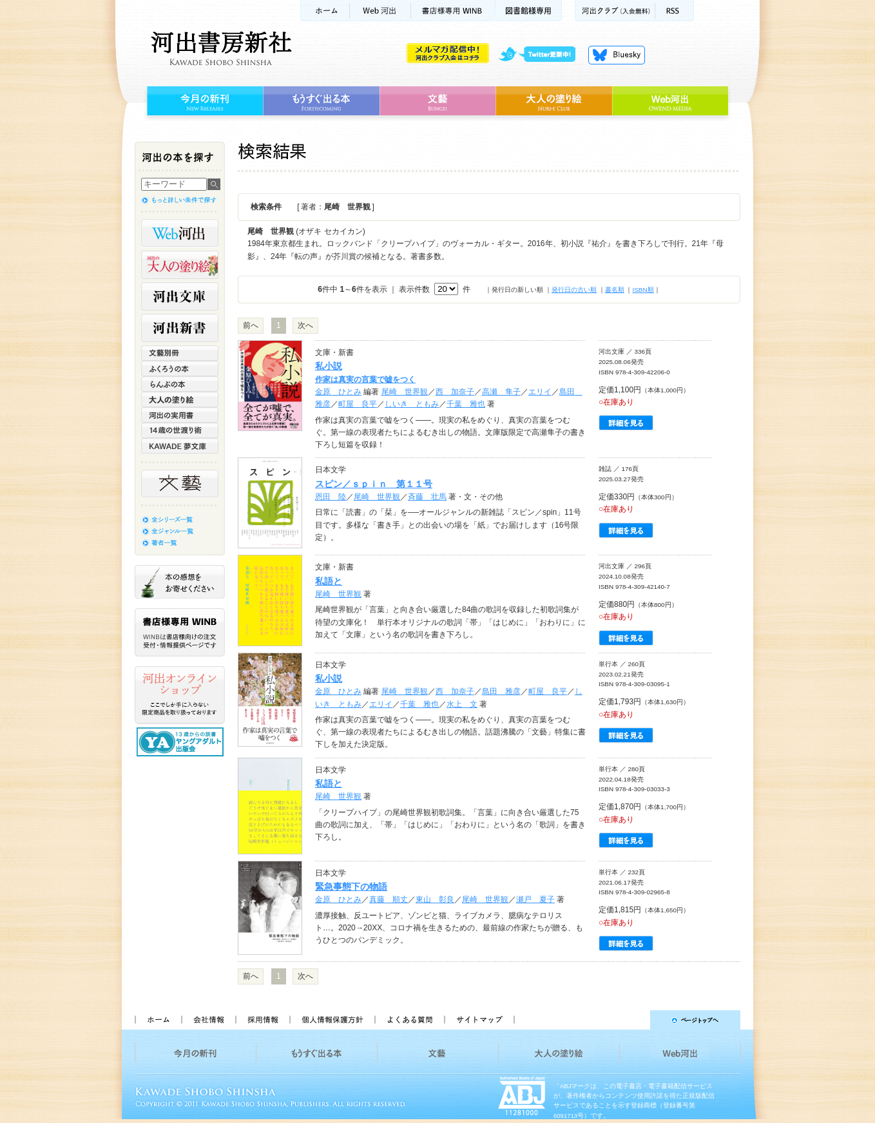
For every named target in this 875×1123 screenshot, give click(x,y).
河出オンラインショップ (180, 695)
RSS (674, 10)
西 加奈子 (455, 391)
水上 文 (462, 704)
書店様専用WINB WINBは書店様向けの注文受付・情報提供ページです (180, 632)
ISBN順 (642, 289)
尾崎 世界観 (404, 391)
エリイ (540, 391)
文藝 (437, 101)
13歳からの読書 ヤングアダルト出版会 (182, 741)
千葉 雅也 (466, 403)
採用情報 (262, 1020)
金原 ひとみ (338, 391)
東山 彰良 (435, 899)
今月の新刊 (203, 101)
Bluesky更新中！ (616, 54)
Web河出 (380, 10)
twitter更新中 (541, 54)
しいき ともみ (412, 403)
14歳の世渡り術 (179, 430)
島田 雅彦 (501, 691)
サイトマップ (479, 1020)
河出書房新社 (219, 48)
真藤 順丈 (388, 899)
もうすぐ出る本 (321, 101)
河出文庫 (179, 296)
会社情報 (208, 1020)
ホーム (324, 10)
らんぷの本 (179, 384)
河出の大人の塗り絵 (179, 265)
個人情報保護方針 (331, 1020)
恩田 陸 (330, 496)
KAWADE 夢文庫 (179, 446)
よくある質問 (409, 1020)
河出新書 (179, 328)
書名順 (614, 289)
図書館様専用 (528, 10)
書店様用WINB (453, 10)
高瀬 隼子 (501, 391)
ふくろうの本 (179, 368)
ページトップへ (633, 1020)
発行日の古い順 (574, 289)
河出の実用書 (179, 415)
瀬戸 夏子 (535, 899)
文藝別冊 (179, 353)
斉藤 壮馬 (427, 496)
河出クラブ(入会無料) (615, 10)
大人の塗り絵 (553, 101)
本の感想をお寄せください (180, 582)
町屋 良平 (357, 403)
